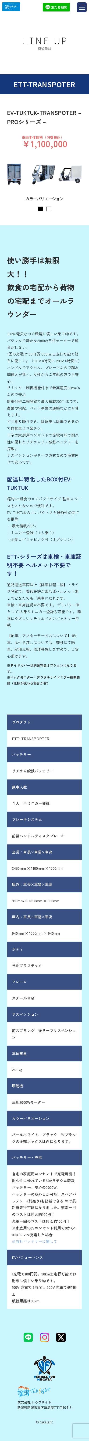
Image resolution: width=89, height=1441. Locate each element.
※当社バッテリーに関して (34, 1241)
